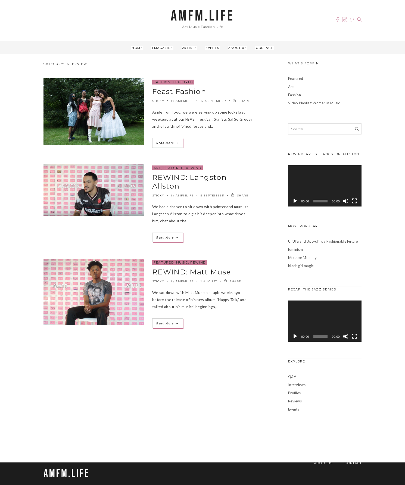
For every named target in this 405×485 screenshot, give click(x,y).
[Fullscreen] (354, 201)
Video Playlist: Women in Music (314, 103)
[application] (325, 185)
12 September (213, 101)
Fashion (162, 82)
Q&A (292, 376)
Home (137, 47)
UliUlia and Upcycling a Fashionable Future (323, 241)
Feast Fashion (179, 91)
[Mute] (345, 201)
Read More (167, 143)
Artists (189, 47)
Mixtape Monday (302, 257)
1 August (209, 281)
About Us (237, 47)
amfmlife (185, 101)
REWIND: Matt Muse (191, 272)
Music (182, 262)
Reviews (295, 401)
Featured (183, 82)
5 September (213, 195)
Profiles (294, 393)
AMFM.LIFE (202, 16)
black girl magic (300, 266)
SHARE (241, 101)
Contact (264, 47)
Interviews (297, 385)
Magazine (163, 47)
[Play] (295, 201)
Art (157, 168)
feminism (295, 249)
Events (212, 47)
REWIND (193, 168)
